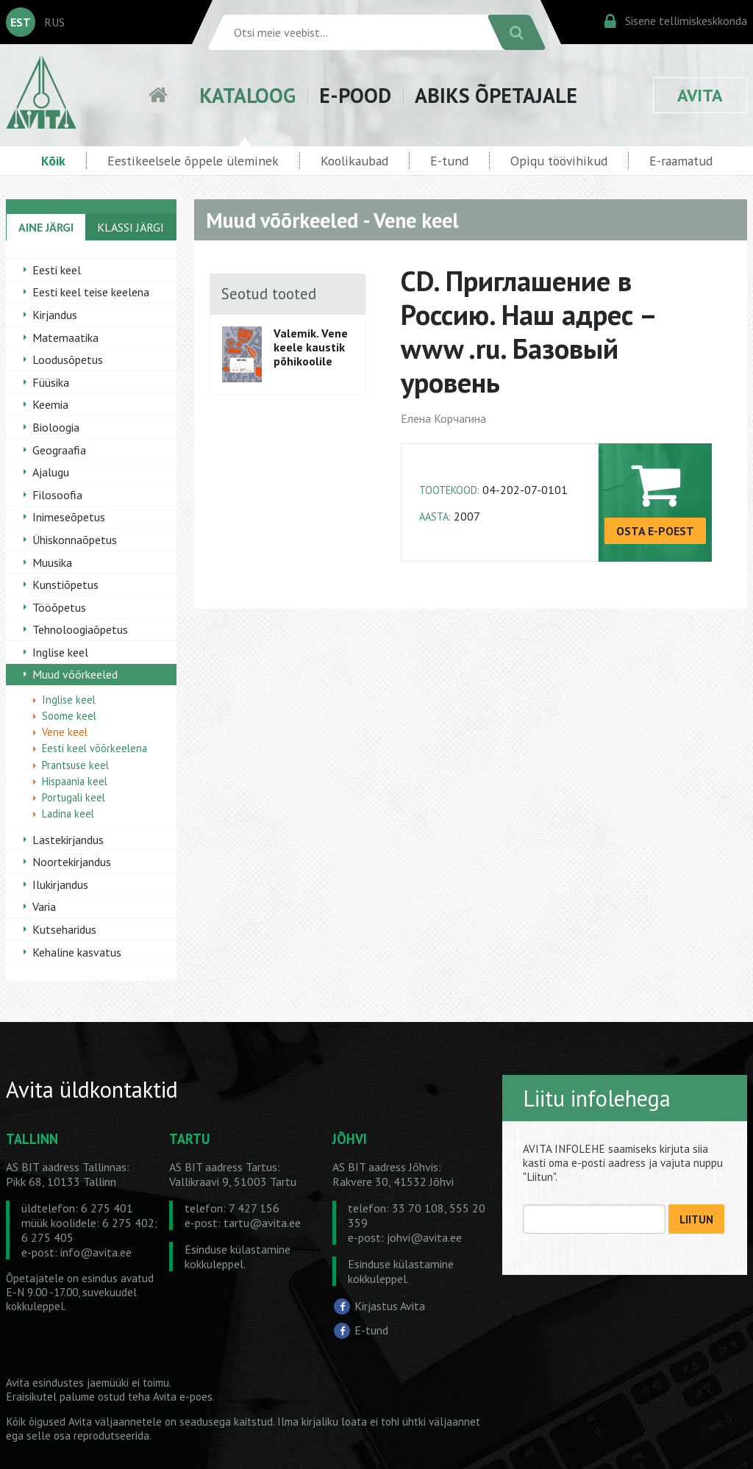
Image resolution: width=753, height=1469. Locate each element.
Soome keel (69, 716)
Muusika (52, 562)
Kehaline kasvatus (76, 952)
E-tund (449, 160)
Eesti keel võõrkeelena (94, 748)
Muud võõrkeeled (75, 674)
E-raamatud (681, 160)
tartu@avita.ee (262, 1222)
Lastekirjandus (68, 839)
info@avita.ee (96, 1252)
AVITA (700, 95)
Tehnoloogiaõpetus (80, 629)
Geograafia (59, 450)
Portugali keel (73, 797)
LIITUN (696, 1219)
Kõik (53, 160)
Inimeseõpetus (68, 517)
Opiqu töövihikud (558, 160)
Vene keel (65, 732)
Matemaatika (65, 337)
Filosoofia (57, 494)
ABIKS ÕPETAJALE (496, 95)
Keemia (50, 404)
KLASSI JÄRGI (130, 227)
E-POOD (355, 95)
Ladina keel (68, 814)
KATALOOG (247, 95)
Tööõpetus (59, 607)
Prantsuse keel (75, 765)
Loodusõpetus (67, 359)
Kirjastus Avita (389, 1305)
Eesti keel (56, 269)
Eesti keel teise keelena (90, 292)
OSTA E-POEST (655, 530)
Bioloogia (55, 427)
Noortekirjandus (71, 861)
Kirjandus (54, 314)
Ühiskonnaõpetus (74, 539)
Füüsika (50, 382)
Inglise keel (60, 652)
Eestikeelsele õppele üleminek (193, 160)
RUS (54, 22)
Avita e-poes (183, 1397)
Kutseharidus (64, 929)
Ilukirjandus (60, 884)
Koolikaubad (354, 160)
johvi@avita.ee (424, 1237)
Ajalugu (50, 472)
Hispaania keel (74, 781)
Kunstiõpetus (65, 584)
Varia (44, 906)
